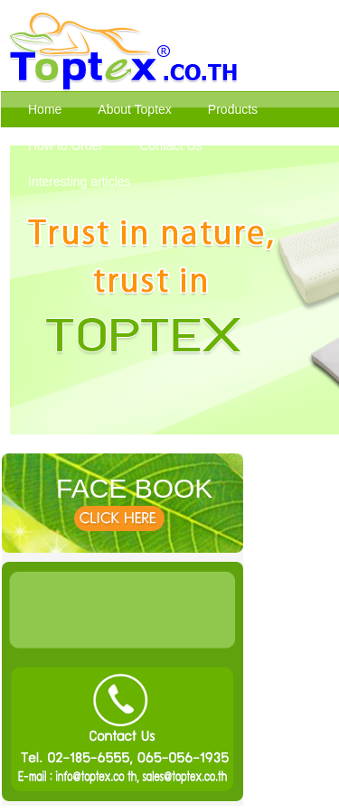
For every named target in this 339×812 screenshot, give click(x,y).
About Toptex (134, 109)
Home (44, 109)
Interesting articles (79, 181)
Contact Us (170, 145)
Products (233, 109)
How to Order (65, 145)
